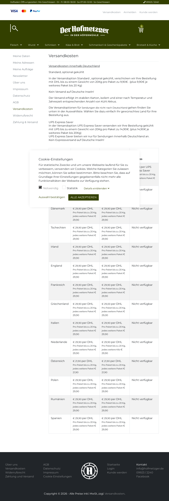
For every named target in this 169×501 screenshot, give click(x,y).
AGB (16, 102)
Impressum (20, 89)
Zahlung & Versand (25, 122)
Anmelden (130, 12)
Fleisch (14, 44)
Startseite (113, 464)
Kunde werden (148, 12)
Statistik (70, 188)
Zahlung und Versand (19, 476)
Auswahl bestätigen (52, 197)
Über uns (19, 82)
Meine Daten (21, 56)
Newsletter (20, 75)
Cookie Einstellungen (57, 476)
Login (111, 468)
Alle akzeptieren (83, 197)
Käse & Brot (73, 44)
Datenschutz (21, 95)
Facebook (142, 476)
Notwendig (48, 188)
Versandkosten (112, 12)
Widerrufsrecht (23, 115)
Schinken (50, 44)
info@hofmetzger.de (150, 468)
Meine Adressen (23, 62)
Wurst (31, 44)
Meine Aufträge (23, 69)
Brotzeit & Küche (147, 44)
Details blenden (95, 188)
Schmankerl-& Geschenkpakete (108, 44)
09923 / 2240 (151, 2)
